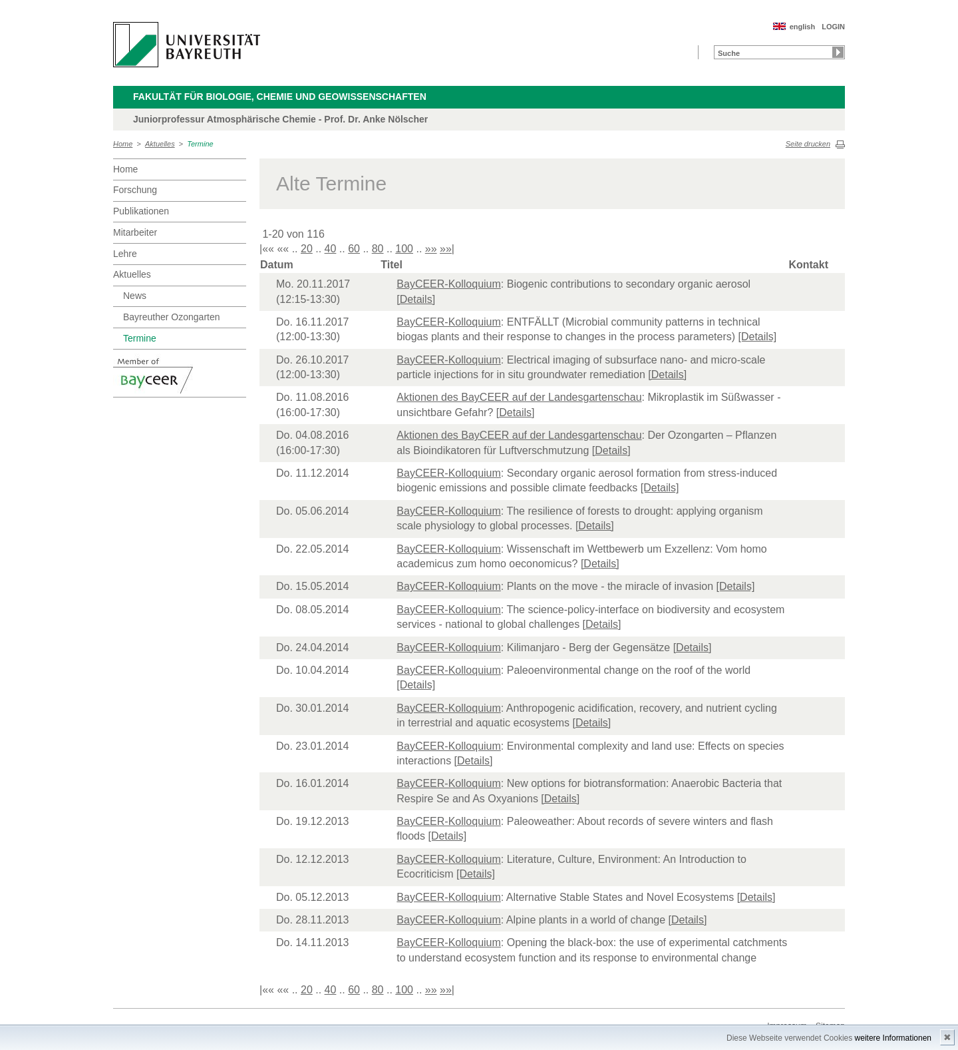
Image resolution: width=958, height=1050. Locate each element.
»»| (447, 248)
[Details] (416, 299)
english (803, 27)
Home (122, 144)
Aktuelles (160, 144)
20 (307, 248)
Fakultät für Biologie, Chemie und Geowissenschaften (279, 96)
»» (431, 248)
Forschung (135, 189)
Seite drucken (808, 144)
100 (404, 248)
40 (331, 248)
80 (378, 248)
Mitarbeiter (135, 232)
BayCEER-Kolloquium (449, 284)
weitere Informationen (893, 1038)
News (134, 295)
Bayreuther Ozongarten (171, 317)
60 (354, 248)
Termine (200, 144)
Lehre (125, 253)
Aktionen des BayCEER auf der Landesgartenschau (519, 397)
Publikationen (141, 211)
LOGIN (833, 27)
